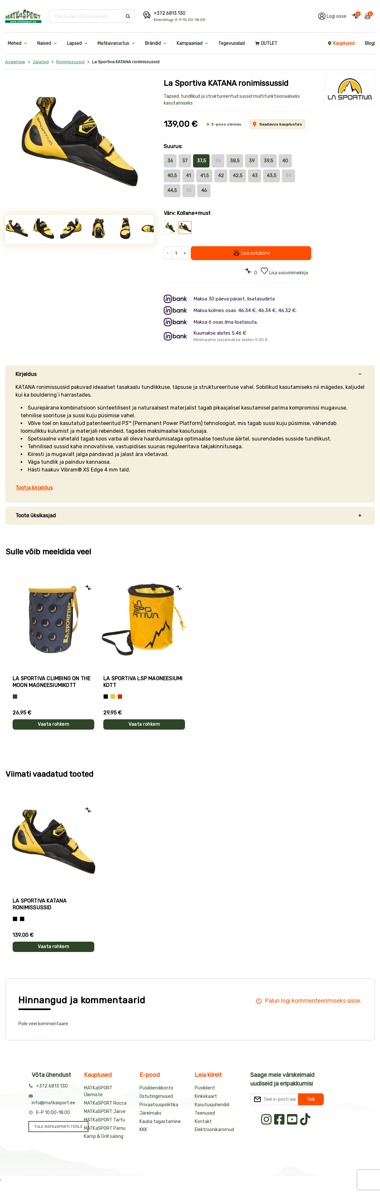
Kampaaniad (189, 43)
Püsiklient (205, 1088)
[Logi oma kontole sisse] (332, 16)
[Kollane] (112, 696)
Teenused (205, 1113)
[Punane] (120, 696)
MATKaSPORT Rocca (105, 1103)
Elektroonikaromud (214, 1129)
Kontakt (203, 1121)
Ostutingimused (156, 1096)
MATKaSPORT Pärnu (105, 1128)
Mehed (14, 43)
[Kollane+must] (22, 918)
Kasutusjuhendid (212, 1105)
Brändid (153, 43)
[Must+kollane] (15, 918)
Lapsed (74, 43)
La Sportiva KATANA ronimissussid (40, 904)
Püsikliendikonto (156, 1088)
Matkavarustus (113, 43)
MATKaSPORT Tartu (104, 1120)
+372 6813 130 (169, 13)
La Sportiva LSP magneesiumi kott (142, 681)
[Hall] (15, 696)
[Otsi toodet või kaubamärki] (86, 16)
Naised (44, 43)
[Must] (105, 696)
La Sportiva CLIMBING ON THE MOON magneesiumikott (51, 681)
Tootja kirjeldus (34, 488)
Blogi (370, 43)
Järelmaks (150, 1113)
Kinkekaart (206, 1096)
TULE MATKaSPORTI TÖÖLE (58, 1126)
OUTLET (266, 43)
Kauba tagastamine (160, 1121)
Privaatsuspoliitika (158, 1105)
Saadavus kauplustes (277, 124)
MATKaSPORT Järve (105, 1111)
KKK (143, 1129)
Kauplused (340, 43)
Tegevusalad (231, 43)
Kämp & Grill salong (103, 1136)
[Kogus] (176, 253)
